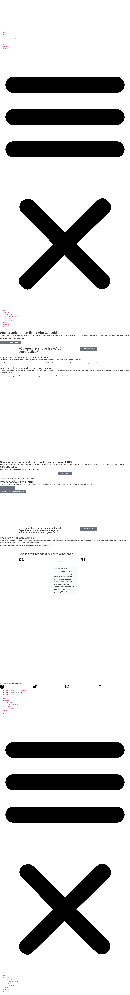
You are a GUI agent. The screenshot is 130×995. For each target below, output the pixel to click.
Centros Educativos (12, 39)
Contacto (6, 47)
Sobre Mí (6, 45)
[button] (65, 179)
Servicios (6, 35)
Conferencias (10, 43)
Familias (9, 37)
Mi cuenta (6, 49)
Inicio (4, 33)
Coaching (9, 41)
